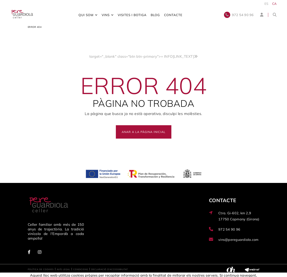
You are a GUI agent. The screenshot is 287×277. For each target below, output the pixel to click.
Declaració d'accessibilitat (109, 269)
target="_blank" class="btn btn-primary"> (143, 56)
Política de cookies (41, 269)
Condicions (80, 269)
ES (266, 4)
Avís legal (63, 269)
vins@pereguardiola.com (238, 239)
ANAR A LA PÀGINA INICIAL (144, 132)
